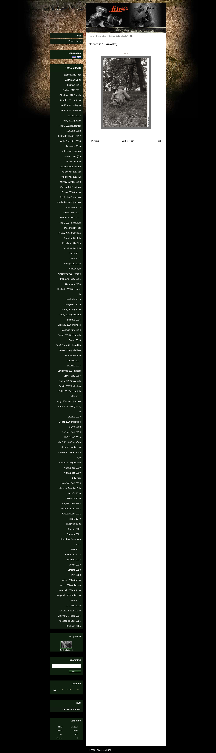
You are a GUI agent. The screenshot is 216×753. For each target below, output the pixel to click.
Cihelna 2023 (74, 570)
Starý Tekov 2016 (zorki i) (68, 345)
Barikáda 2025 (73, 626)
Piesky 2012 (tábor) (71, 120)
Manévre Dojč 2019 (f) (70, 488)
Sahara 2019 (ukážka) (118, 36)
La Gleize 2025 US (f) (70, 610)
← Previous (94, 141)
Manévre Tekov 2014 (70, 217)
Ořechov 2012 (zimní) (70, 95)
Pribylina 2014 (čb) (71, 243)
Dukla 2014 (75, 258)
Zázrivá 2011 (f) (73, 80)
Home (91, 36)
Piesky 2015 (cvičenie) (70, 314)
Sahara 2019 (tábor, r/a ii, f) (69, 455)
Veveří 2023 (75, 565)
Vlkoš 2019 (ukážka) (71, 447)
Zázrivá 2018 (74, 417)
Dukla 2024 (75, 600)
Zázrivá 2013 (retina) (70, 187)
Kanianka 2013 (73, 207)
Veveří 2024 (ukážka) (70, 585)
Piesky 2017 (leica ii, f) (70, 381)
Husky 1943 (75, 519)
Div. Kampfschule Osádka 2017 (72, 358)
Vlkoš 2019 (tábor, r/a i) (69, 442)
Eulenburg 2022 (73, 554)
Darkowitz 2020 (73, 498)
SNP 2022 (76, 549)
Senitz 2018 (75, 427)
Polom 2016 (75, 340)
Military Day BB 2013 (70, 182)
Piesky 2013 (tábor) (71, 192)
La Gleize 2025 (73, 605)
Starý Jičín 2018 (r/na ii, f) (69, 409)
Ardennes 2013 (73, 146)
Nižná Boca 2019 (72, 468)
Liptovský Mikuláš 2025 (69, 616)
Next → (160, 141)
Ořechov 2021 (74, 534)
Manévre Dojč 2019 (71, 483)
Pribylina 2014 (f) (72, 238)
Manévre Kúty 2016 (71, 330)
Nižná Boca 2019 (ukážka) (72, 475)
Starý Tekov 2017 (72, 376)
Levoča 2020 (74, 493)
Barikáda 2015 (73, 299)
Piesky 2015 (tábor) (71, 309)
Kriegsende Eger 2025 (70, 621)
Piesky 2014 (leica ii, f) (70, 223)
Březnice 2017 (74, 365)
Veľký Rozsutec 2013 (70, 141)
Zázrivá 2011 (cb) (72, 75)
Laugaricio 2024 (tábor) (69, 590)
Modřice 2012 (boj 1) (70, 105)
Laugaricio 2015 (73, 304)
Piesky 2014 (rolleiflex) (69, 233)
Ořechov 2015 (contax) (69, 274)
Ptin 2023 (76, 575)
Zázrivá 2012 (74, 115)
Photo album (101, 36)
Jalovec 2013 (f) (73, 161)
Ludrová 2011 (74, 85)
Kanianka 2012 (73, 131)
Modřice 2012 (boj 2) (70, 110)
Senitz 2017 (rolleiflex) (70, 386)
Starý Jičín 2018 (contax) (68, 401)
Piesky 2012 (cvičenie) (70, 126)
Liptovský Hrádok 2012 (69, 136)
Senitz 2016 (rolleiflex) (70, 350)
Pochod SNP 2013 (72, 212)
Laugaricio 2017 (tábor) (69, 371)
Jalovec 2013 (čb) (72, 156)
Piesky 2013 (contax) (70, 197)
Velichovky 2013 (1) (71, 172)
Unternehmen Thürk (71, 508)
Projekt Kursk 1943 (71, 503)
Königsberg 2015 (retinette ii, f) (72, 266)
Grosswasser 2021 (71, 514)
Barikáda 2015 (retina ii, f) (69, 291)
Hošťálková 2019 (72, 437)
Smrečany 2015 (73, 284)
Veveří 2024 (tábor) (71, 580)
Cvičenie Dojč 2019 (71, 432)
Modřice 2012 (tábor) (70, 100)
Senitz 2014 (75, 253)
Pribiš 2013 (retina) (71, 151)
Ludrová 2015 (74, 320)
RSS (109, 750)
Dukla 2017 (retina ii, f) (69, 391)
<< (55, 689)
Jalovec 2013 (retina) (70, 166)
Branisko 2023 (74, 559)
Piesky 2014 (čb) (72, 228)
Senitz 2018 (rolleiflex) (70, 422)
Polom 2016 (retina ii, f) (69, 335)
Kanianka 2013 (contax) (69, 202)
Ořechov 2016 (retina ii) (69, 325)
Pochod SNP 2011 (72, 90)
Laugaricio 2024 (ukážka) (68, 595)
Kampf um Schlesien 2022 (70, 542)
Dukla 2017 (75, 396)
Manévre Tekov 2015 (70, 279)
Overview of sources (71, 709)
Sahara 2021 (74, 529)
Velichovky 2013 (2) (71, 177)
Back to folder (128, 141)
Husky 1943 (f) (73, 524)
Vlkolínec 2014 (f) (72, 248)
